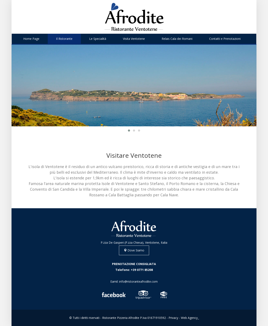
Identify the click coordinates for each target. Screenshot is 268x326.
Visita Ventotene (134, 39)
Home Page (31, 39)
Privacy (173, 318)
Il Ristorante (64, 39)
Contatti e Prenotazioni (225, 39)
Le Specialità (97, 39)
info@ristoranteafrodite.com (138, 281)
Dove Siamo (134, 250)
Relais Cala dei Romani (177, 39)
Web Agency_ (190, 318)
